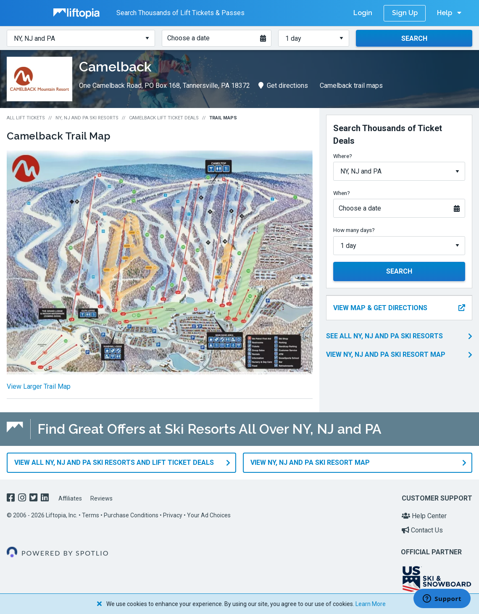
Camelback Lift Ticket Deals (164, 118)
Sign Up (405, 13)
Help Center (424, 516)
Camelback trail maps (351, 86)
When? (341, 193)
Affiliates (70, 498)
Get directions (283, 86)
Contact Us (422, 530)
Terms (90, 515)
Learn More (370, 604)
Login (362, 13)
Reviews (101, 498)
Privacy (172, 515)
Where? (342, 156)
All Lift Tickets (26, 118)
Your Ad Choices (209, 515)
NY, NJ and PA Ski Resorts (86, 118)
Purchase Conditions (131, 515)
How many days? (354, 230)
